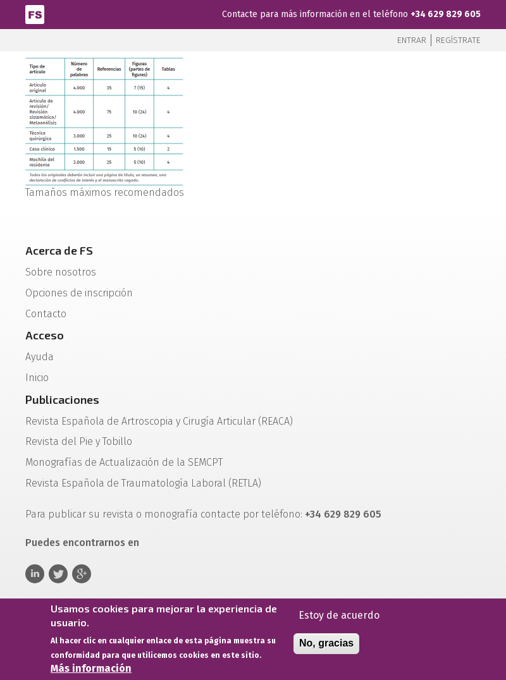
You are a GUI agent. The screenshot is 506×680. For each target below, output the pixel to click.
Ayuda (39, 357)
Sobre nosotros (60, 272)
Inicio (37, 378)
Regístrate (458, 40)
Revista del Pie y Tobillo (78, 441)
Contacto (45, 314)
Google (81, 573)
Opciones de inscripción (79, 293)
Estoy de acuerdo (339, 620)
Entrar (411, 40)
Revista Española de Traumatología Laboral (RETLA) (143, 483)
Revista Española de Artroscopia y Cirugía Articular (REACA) (159, 421)
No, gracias (326, 647)
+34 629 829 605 (445, 14)
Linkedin (34, 573)
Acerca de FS (59, 250)
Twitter (58, 573)
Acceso (44, 335)
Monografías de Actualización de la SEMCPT (124, 462)
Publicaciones (62, 399)
